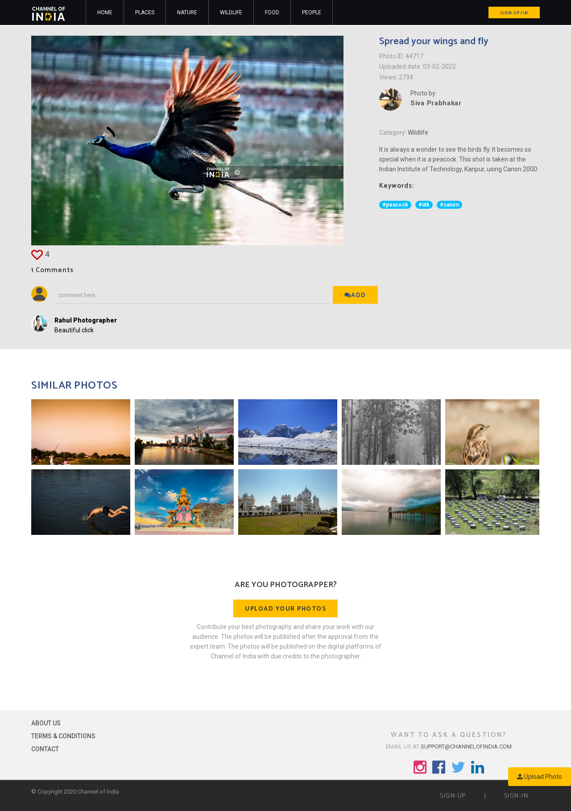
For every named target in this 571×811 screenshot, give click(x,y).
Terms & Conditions (63, 736)
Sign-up (453, 796)
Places (144, 12)
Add (355, 295)
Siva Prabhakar (436, 103)
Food (272, 12)
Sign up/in (514, 13)
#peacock (395, 205)
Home (104, 12)
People (311, 12)
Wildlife (231, 12)
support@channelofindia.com (466, 746)
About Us (46, 723)
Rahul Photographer (85, 320)
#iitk (424, 205)
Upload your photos (285, 609)
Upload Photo (539, 776)
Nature (187, 12)
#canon (449, 205)
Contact (45, 749)
